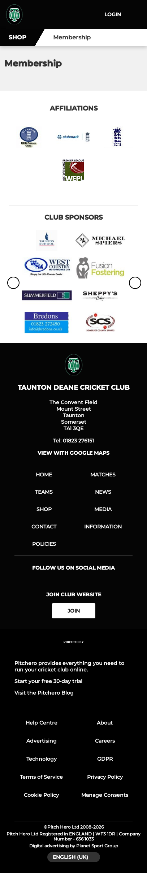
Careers (105, 741)
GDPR (105, 759)
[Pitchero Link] (74, 651)
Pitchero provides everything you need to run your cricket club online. (69, 666)
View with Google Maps (73, 452)
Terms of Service (41, 777)
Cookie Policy (41, 795)
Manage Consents (104, 795)
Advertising (41, 741)
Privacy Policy (105, 777)
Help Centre (41, 722)
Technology (41, 759)
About (105, 722)
